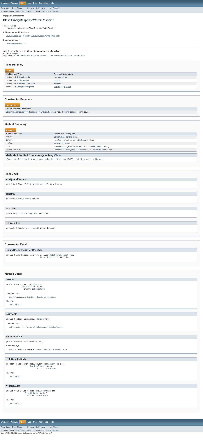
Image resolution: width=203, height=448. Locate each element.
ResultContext (75, 149)
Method (29, 11)
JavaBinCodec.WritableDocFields (46, 36)
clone (9, 162)
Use (29, 3)
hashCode (48, 162)
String (69, 139)
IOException (38, 296)
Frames (30, 8)
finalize (26, 162)
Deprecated (43, 3)
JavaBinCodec (79, 142)
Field (17, 11)
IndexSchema (23, 82)
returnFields (60, 79)
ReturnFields (23, 79)
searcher (58, 85)
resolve (57, 142)
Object (16, 54)
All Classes (54, 8)
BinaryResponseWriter (15, 44)
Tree (35, 3)
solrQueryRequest (62, 89)
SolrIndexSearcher (26, 85)
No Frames (40, 8)
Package (14, 3)
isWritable (59, 139)
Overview (5, 3)
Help (52, 3)
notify (58, 162)
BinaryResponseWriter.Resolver (21, 114)
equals (17, 162)
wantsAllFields (61, 146)
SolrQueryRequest (25, 89)
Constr (23, 11)
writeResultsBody (62, 152)
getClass (37, 162)
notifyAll (68, 162)
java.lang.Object (9, 26)
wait (88, 162)
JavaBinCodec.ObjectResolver (18, 36)
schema (57, 82)
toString (79, 162)
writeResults (60, 149)
